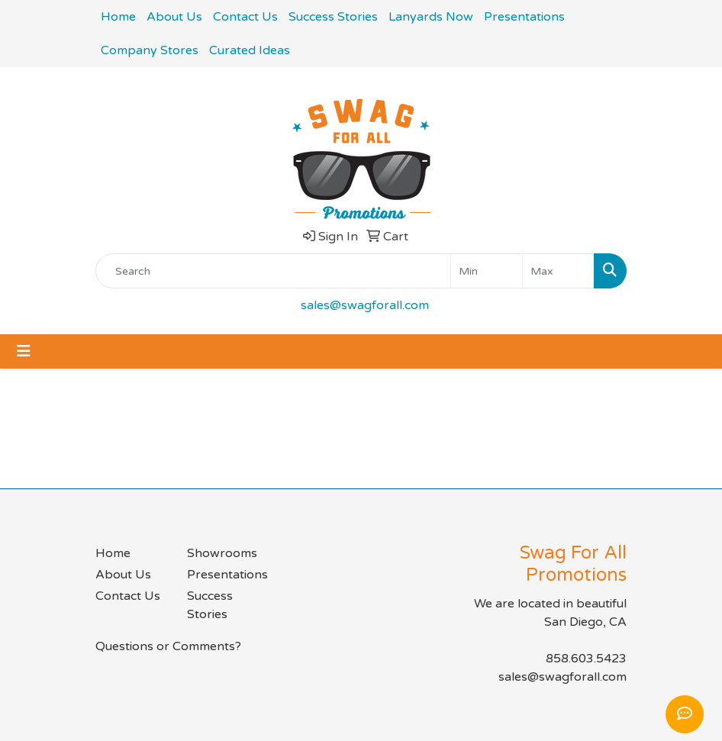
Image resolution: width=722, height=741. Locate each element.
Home (118, 16)
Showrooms (222, 553)
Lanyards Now (430, 16)
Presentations (524, 16)
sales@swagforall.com (365, 305)
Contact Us (245, 16)
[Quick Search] (273, 270)
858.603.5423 (586, 658)
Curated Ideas (249, 50)
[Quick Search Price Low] (486, 270)
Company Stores (149, 50)
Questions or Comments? (168, 646)
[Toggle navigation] (24, 351)
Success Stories (333, 16)
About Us (174, 16)
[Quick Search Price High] (558, 270)
